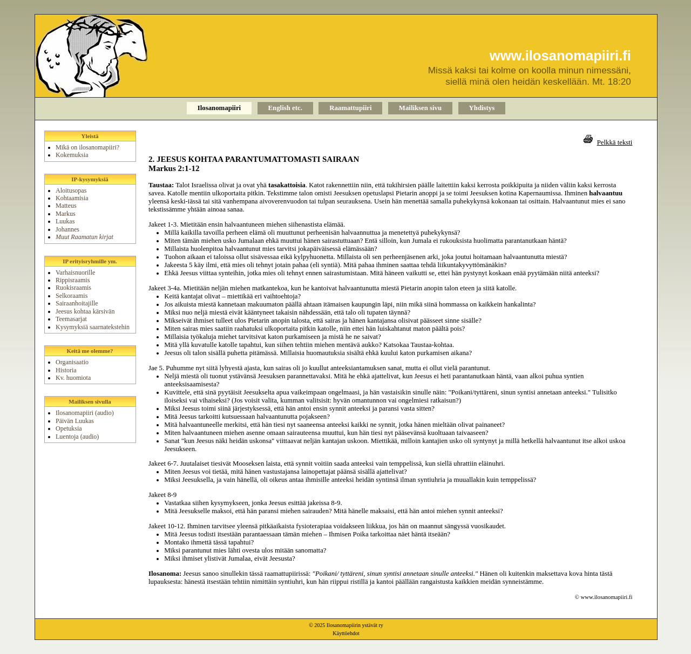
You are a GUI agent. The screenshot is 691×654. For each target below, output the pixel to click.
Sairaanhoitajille (77, 303)
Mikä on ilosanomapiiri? (87, 147)
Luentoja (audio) (77, 436)
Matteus (66, 205)
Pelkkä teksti (615, 142)
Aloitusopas (71, 190)
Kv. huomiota (73, 378)
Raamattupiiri (350, 108)
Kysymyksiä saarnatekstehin (93, 327)
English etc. (285, 108)
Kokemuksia (72, 155)
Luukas (65, 221)
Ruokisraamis (73, 287)
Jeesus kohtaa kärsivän (85, 311)
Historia (66, 370)
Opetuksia (69, 428)
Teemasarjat (71, 319)
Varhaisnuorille (75, 272)
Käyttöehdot (346, 633)
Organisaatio (72, 362)
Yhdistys (482, 108)
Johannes (67, 229)
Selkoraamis (71, 295)
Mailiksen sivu (420, 108)
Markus (66, 213)
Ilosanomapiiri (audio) (85, 413)
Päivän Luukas (75, 421)
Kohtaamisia (72, 198)
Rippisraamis (73, 280)
